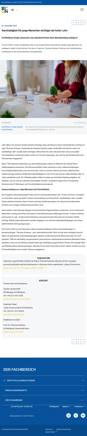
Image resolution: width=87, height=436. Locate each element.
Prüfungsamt (54, 406)
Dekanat (67, 406)
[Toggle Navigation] (82, 9)
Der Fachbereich (19, 369)
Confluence (80, 406)
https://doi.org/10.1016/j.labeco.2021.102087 (25, 268)
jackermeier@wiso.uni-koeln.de (16, 299)
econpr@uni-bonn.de (22, 406)
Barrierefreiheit (51, 432)
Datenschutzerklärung (63, 429)
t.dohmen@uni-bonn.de (13, 332)
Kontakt (43, 280)
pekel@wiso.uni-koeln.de (14, 314)
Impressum (49, 429)
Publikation (43, 258)
